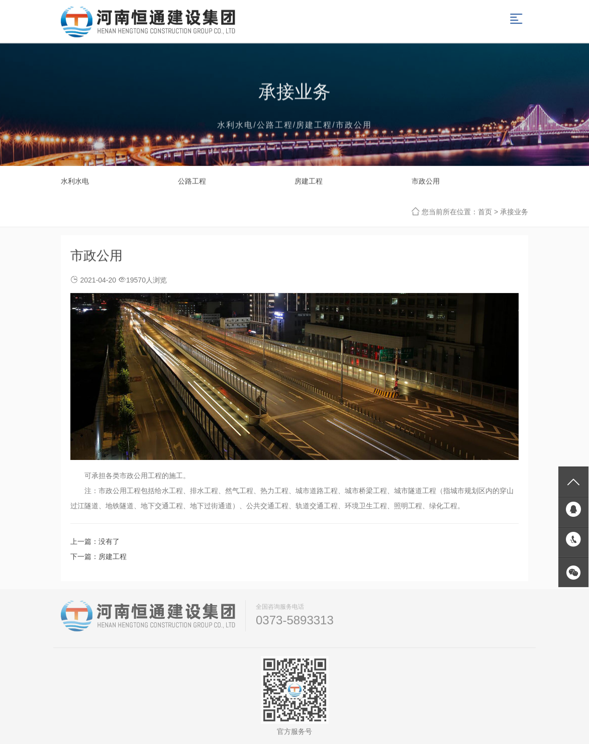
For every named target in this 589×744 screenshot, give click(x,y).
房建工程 (308, 181)
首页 (485, 212)
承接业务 (514, 212)
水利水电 (75, 181)
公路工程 (192, 181)
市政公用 (426, 181)
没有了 (109, 541)
